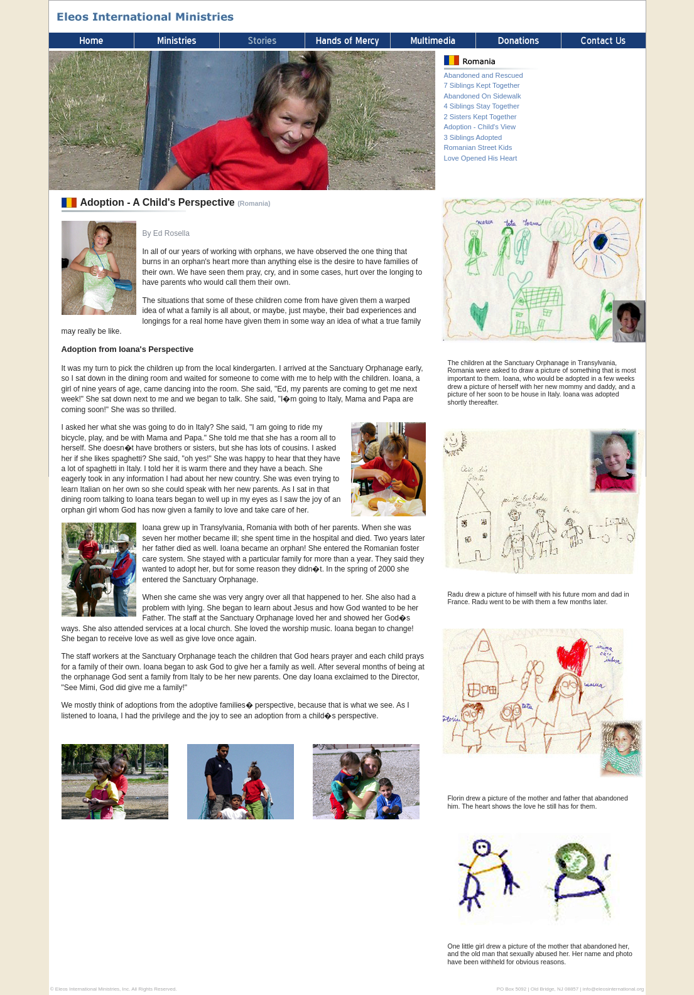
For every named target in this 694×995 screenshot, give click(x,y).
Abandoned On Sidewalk (482, 96)
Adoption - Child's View (480, 126)
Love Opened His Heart (481, 158)
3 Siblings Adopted (473, 137)
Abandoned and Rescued (483, 75)
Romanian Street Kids (478, 147)
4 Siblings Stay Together (481, 106)
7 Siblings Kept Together (482, 85)
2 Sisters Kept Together (480, 116)
